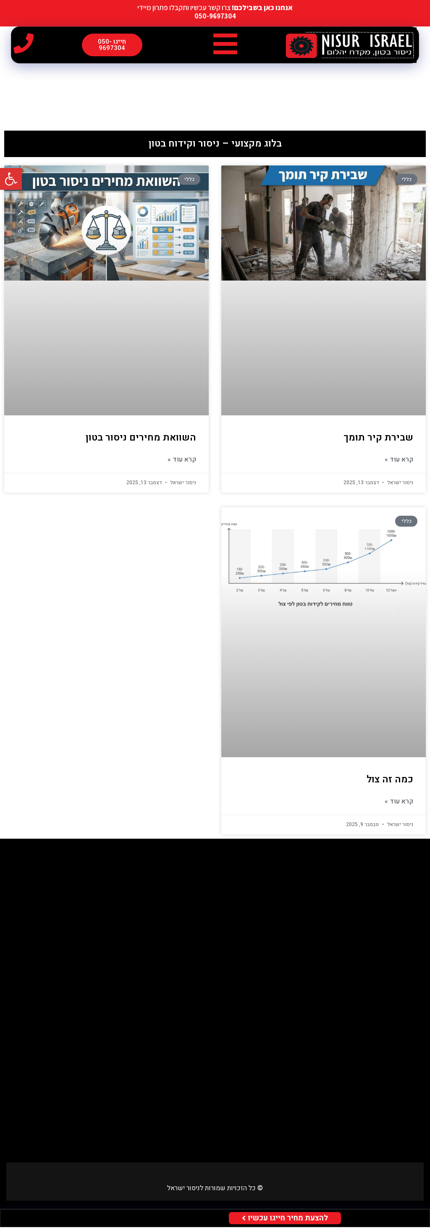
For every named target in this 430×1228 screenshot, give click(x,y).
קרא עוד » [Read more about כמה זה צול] (399, 802)
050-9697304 (215, 16)
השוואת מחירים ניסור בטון (141, 438)
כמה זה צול (390, 780)
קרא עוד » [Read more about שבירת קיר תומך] (399, 460)
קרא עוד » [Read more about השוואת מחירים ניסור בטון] (182, 460)
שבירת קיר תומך (378, 438)
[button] (225, 44)
